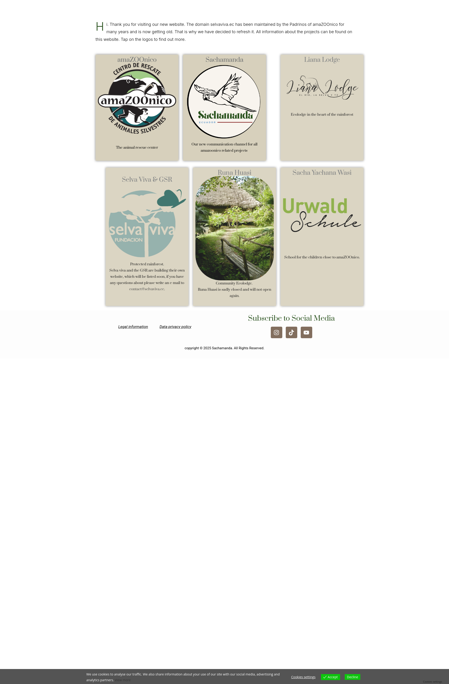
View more (123, 680)
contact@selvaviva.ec (159, 289)
